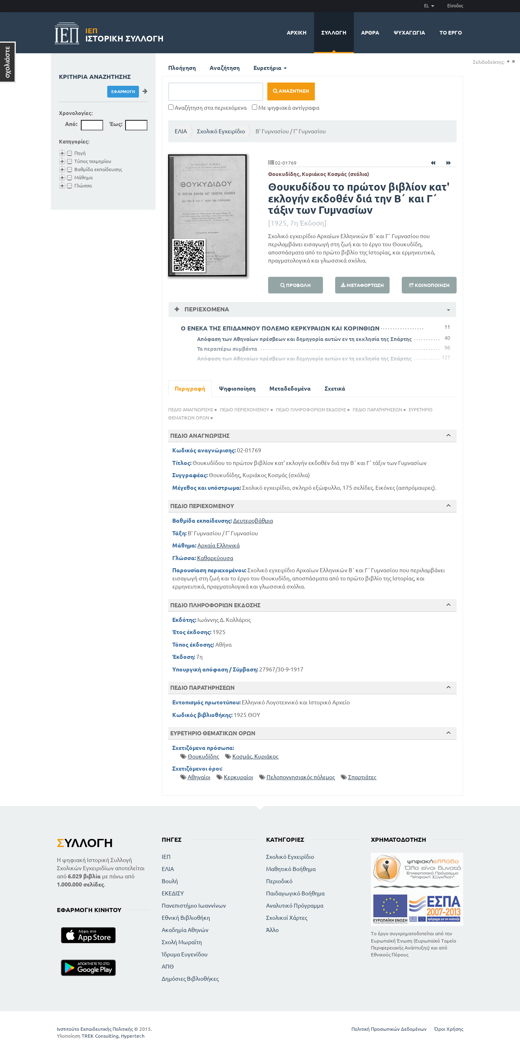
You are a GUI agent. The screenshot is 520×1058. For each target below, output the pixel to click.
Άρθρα (370, 32)
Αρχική (297, 32)
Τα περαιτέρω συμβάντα (227, 349)
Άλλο (272, 930)
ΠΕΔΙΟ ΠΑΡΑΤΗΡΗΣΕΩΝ (377, 409)
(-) (513, 61)
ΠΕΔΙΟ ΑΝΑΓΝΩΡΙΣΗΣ (190, 409)
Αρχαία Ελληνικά (218, 545)
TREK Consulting (100, 1035)
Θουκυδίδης (203, 756)
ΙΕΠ (166, 857)
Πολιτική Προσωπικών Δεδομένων (389, 1029)
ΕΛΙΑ (181, 131)
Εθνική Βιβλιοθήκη (186, 918)
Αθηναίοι (199, 777)
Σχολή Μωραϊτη (182, 942)
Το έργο (451, 32)
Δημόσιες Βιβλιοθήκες (190, 978)
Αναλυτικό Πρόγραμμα (294, 905)
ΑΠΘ (168, 966)
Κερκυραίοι (238, 777)
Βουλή (170, 881)
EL (429, 5)
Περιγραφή (190, 388)
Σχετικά (335, 388)
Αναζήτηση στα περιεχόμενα (207, 107)
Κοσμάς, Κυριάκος (255, 756)
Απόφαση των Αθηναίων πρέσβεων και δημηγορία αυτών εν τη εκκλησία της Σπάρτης (304, 339)
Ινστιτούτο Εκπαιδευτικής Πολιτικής (95, 1029)
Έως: (115, 124)
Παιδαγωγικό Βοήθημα (295, 893)
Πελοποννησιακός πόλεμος (300, 777)
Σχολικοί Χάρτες (286, 918)
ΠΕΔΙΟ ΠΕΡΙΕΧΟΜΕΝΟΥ (244, 409)
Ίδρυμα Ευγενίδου (185, 954)
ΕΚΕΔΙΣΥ (173, 893)
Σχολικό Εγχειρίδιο (221, 131)
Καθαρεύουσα (215, 558)
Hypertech (133, 1035)
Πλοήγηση (182, 68)
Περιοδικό (279, 881)
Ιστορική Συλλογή (124, 33)
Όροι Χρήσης (448, 1029)
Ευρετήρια (270, 68)
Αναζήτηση (225, 68)
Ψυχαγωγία (409, 32)
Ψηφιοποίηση (237, 388)
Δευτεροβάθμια (253, 520)
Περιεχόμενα (206, 309)
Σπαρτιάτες (362, 777)
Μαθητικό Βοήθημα (291, 869)
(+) (508, 61)
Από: (71, 124)
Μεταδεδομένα (290, 388)
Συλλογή (334, 32)
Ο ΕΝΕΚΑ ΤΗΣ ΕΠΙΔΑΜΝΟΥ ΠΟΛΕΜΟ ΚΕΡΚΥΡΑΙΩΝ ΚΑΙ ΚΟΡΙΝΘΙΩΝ (280, 328)
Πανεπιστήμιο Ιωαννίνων (194, 905)
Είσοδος (455, 5)
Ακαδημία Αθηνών (185, 930)
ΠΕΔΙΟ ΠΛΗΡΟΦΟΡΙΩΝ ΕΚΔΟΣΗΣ (311, 409)
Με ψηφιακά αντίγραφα (285, 107)
